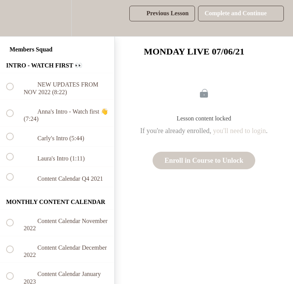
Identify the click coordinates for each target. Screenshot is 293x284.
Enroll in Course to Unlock (203, 160)
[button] (14, 18)
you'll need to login (239, 131)
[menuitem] (57, 18)
